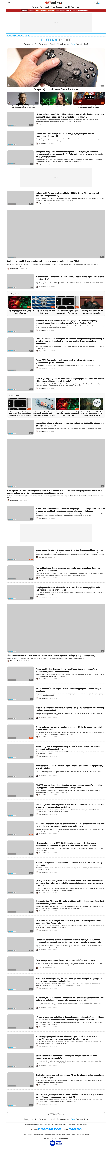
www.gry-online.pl (11, 35)
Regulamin (29, 1134)
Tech (73, 44)
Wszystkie (28, 44)
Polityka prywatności (50, 1134)
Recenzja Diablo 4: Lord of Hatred (81, 10)
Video (73, 7)
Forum (78, 7)
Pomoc (87, 1134)
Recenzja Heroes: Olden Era (63, 10)
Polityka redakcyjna (38, 1134)
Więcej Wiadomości (56, 1114)
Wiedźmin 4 (72, 1124)
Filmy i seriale (63, 44)
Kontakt (82, 1134)
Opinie (53, 7)
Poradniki (67, 7)
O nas (24, 1134)
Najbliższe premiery (81, 1124)
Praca (77, 1134)
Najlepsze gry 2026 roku (46, 1124)
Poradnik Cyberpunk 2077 (32, 1124)
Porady (52, 44)
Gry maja (31, 10)
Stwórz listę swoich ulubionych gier (45, 10)
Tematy (79, 44)
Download (59, 7)
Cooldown (43, 44)
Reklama (68, 1134)
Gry (41, 7)
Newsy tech (27, 35)
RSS (86, 44)
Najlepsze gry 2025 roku (61, 1124)
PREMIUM (24, 10)
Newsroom (35, 7)
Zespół (73, 1134)
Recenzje (47, 7)
